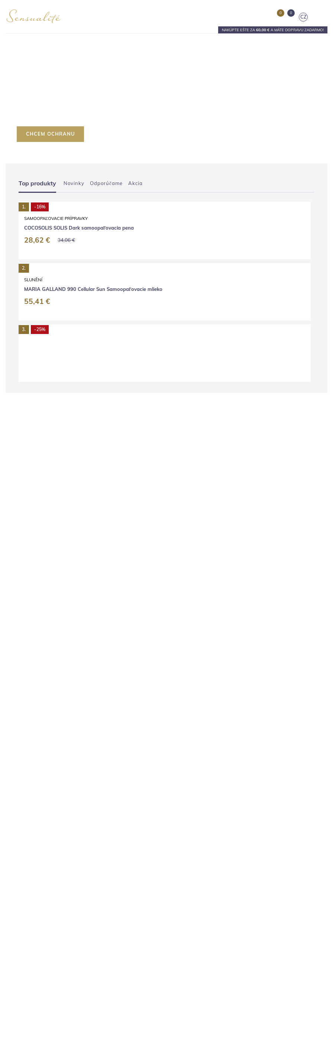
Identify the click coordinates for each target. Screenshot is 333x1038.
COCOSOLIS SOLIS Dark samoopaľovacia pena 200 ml (80, 364)
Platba (13, 857)
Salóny (13, 751)
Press (12, 790)
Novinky (74, 183)
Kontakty (15, 780)
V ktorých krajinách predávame (40, 905)
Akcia (135, 183)
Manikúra (182, 751)
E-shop (13, 732)
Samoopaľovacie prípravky (77, 351)
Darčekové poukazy (193, 799)
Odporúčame (106, 183)
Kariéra (14, 799)
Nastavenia (146, 1001)
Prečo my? (17, 770)
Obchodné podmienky (29, 886)
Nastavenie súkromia (29, 924)
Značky (13, 761)
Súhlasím (190, 1001)
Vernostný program (27, 914)
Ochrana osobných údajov (34, 895)
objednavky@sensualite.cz (215, 893)
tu (193, 1021)
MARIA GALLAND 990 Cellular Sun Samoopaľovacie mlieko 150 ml (84, 512)
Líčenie (180, 770)
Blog (11, 742)
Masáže (180, 780)
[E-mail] (235, 921)
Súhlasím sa (222, 934)
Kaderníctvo (185, 742)
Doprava (15, 847)
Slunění (55, 497)
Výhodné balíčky (190, 790)
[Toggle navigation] (322, 17)
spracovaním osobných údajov (235, 934)
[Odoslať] (312, 921)
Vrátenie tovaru (22, 876)
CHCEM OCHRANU (50, 134)
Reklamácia (18, 866)
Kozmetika (183, 732)
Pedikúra (181, 761)
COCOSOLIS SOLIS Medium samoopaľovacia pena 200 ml (241, 364)
